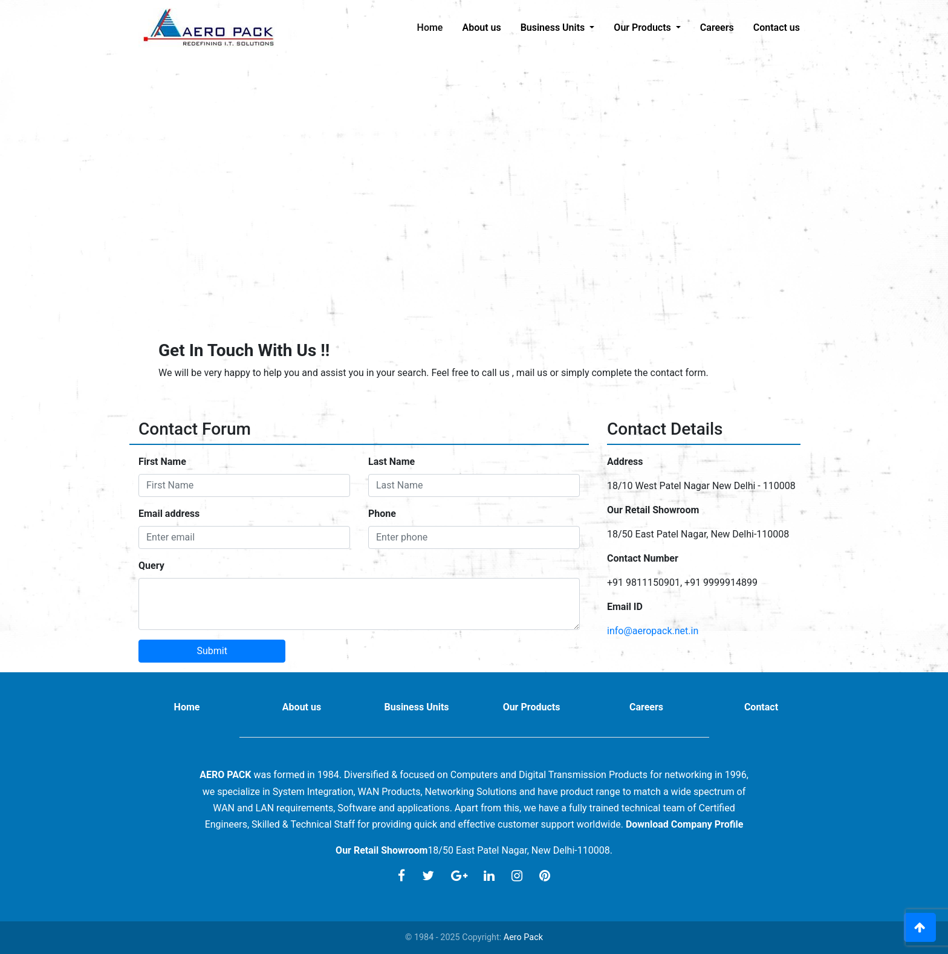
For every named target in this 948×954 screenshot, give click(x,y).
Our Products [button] (643, 27)
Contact (761, 707)
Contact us (776, 27)
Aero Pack (523, 937)
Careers (717, 27)
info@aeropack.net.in (652, 631)
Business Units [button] (554, 27)
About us (481, 27)
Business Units (416, 707)
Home (435, 26)
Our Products (531, 707)
